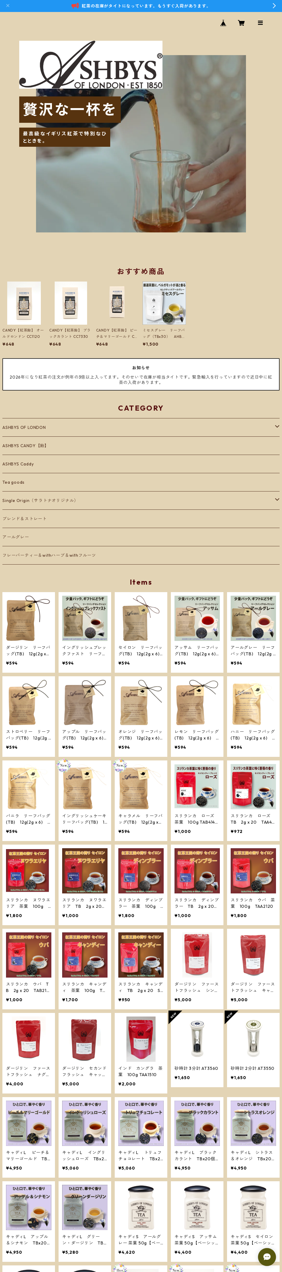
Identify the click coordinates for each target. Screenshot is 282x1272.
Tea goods (13, 482)
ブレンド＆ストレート (24, 518)
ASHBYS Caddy (18, 464)
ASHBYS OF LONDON (24, 427)
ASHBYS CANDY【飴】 (25, 445)
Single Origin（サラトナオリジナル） (40, 500)
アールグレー (15, 537)
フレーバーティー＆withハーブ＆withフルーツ (49, 555)
